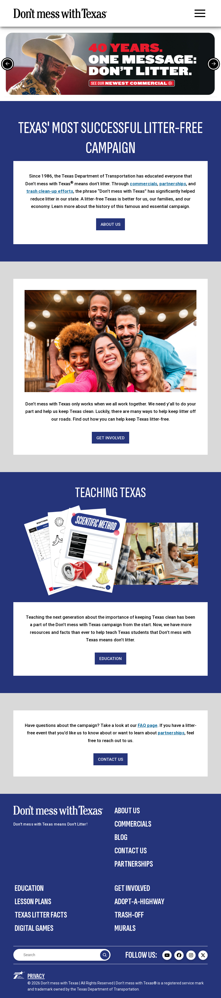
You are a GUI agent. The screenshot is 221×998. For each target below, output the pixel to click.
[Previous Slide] (7, 64)
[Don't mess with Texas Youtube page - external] (167, 955)
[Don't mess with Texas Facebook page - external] (179, 955)
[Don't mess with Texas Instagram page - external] (191, 955)
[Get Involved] (110, 438)
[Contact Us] (110, 759)
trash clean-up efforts (49, 191)
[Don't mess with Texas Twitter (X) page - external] (203, 955)
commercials (143, 183)
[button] (199, 13)
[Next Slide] (213, 64)
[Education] (110, 659)
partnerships (172, 183)
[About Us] (110, 224)
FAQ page (147, 725)
